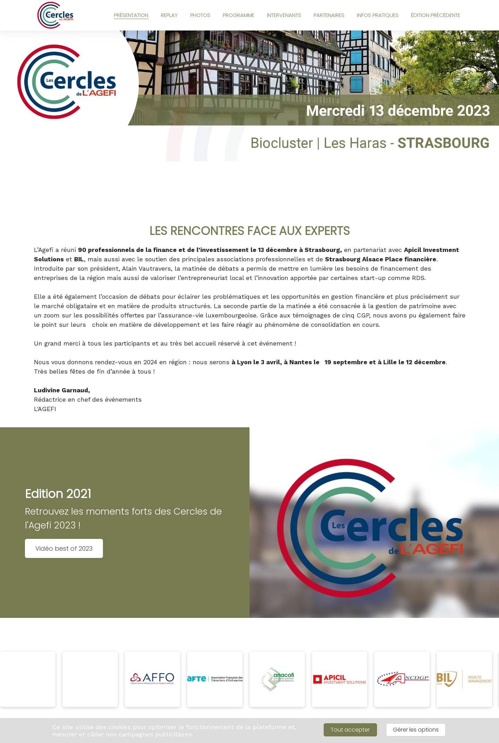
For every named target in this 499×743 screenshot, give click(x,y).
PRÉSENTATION (131, 15)
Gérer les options (416, 730)
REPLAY (169, 15)
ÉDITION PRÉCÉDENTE (435, 15)
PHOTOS (200, 15)
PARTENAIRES (329, 15)
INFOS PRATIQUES (378, 15)
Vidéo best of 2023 (64, 548)
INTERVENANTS (284, 15)
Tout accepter (350, 730)
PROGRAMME (238, 15)
